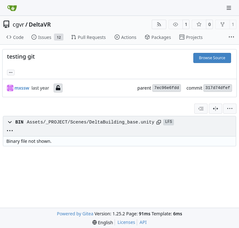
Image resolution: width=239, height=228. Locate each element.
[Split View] (215, 109)
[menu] (229, 109)
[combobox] (201, 109)
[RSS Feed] (159, 24)
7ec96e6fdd (166, 88)
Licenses (126, 222)
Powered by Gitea (75, 214)
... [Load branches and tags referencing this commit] (11, 72)
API (143, 222)
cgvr (18, 24)
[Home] (12, 8)
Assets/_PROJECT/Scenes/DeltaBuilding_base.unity (90, 122)
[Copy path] (158, 122)
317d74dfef (217, 88)
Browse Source (212, 57)
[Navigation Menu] (229, 8)
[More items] (231, 37)
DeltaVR (40, 24)
